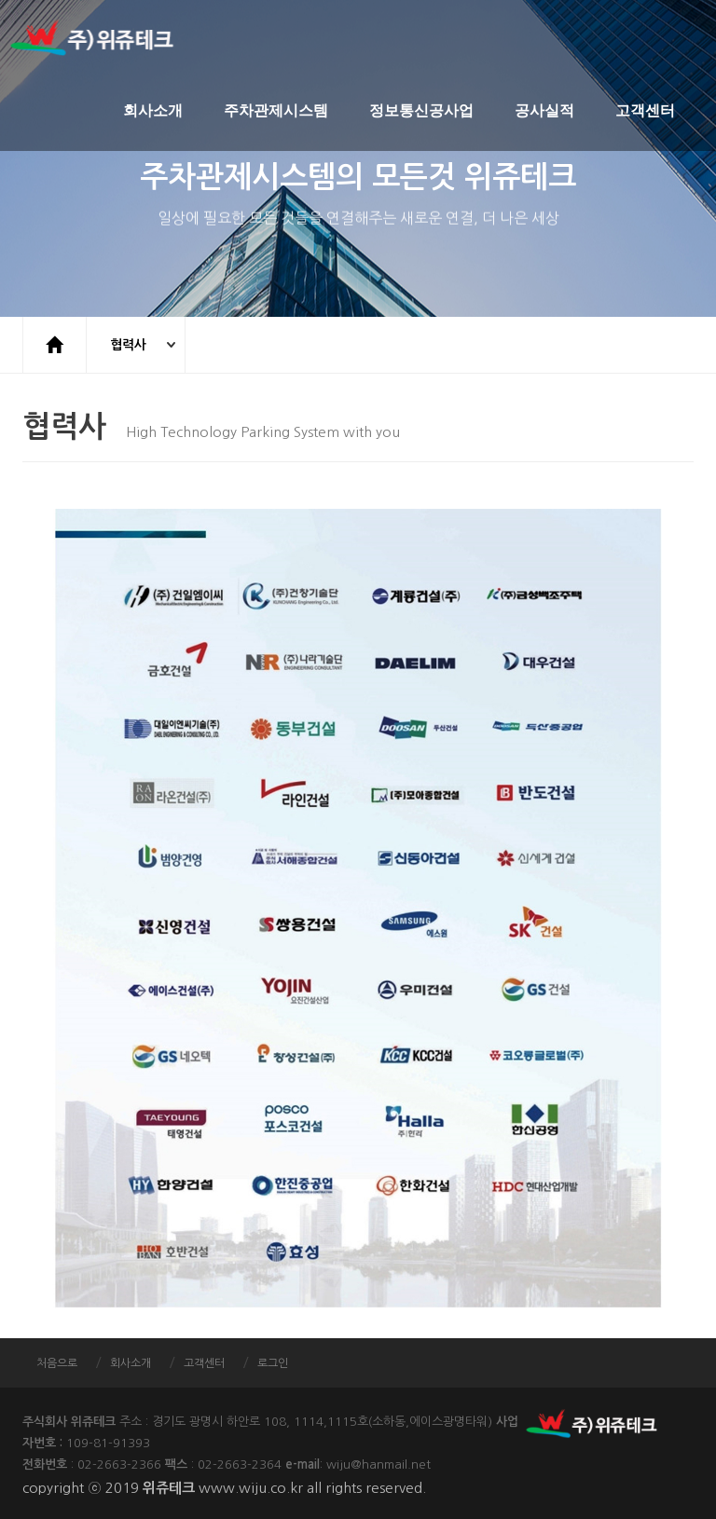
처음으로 (56, 1363)
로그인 (272, 1363)
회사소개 (153, 110)
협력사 (129, 344)
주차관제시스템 (276, 110)
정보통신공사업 (421, 110)
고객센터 (645, 110)
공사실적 (544, 110)
